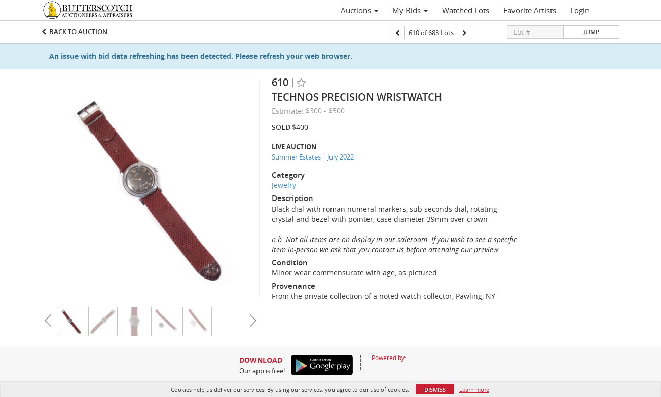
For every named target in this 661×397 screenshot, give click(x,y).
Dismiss (435, 389)
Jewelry (284, 185)
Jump (591, 32)
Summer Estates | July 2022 (313, 157)
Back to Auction (78, 31)
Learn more (474, 389)
